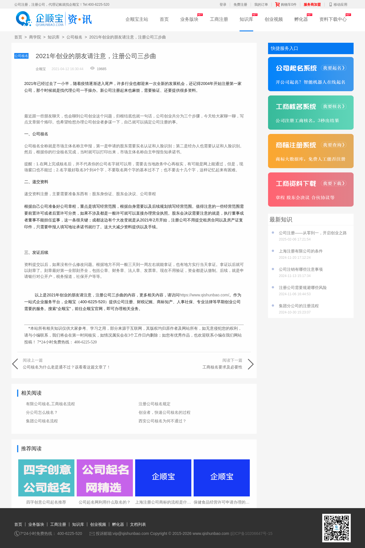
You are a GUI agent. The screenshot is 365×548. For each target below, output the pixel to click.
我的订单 (261, 5)
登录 (223, 5)
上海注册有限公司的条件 (301, 251)
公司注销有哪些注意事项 (301, 269)
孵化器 (301, 19)
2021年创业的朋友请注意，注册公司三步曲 (127, 37)
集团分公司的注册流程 (299, 305)
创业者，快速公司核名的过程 (164, 412)
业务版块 (189, 19)
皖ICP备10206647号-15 (251, 533)
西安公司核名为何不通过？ (162, 421)
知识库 (246, 19)
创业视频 (274, 19)
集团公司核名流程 (42, 421)
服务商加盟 (312, 5)
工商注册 (219, 19)
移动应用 (337, 5)
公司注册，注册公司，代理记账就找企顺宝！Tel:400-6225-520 (61, 5)
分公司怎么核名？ (42, 412)
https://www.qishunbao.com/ (204, 295)
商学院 (35, 37)
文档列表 (138, 524)
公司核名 (74, 37)
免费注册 (240, 5)
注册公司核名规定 (155, 404)
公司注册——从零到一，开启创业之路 (313, 233)
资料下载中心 (333, 19)
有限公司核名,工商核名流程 (50, 404)
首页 (164, 19)
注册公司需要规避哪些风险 (303, 287)
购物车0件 (286, 5)
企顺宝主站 (136, 19)
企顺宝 (41, 69)
